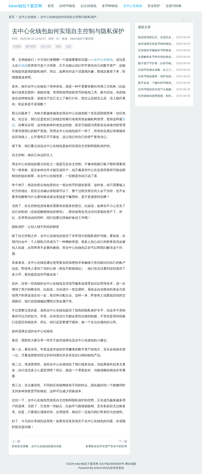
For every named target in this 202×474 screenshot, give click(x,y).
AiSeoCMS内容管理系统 (109, 467)
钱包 (58, 46)
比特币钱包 (67, 5)
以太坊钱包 (88, 5)
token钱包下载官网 (25, 6)
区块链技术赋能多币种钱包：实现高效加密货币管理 (156, 50)
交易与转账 (173, 5)
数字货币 (31, 46)
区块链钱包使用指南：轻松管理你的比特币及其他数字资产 (156, 95)
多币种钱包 (110, 5)
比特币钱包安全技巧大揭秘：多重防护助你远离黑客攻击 (156, 89)
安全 (68, 46)
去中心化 (45, 46)
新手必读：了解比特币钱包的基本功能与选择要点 (156, 82)
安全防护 (154, 5)
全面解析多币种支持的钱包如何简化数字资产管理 (156, 56)
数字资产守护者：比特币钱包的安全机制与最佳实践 (156, 63)
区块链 (17, 46)
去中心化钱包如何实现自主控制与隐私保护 (68, 17)
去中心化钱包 (132, 5)
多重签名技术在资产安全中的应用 (106, 446)
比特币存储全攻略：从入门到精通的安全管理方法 (156, 69)
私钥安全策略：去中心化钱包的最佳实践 (37, 446)
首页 (51, 5)
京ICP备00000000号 (111, 463)
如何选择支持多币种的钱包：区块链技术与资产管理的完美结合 (156, 43)
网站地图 (130, 463)
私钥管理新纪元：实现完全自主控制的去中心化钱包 (156, 37)
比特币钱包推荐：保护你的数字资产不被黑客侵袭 (156, 76)
